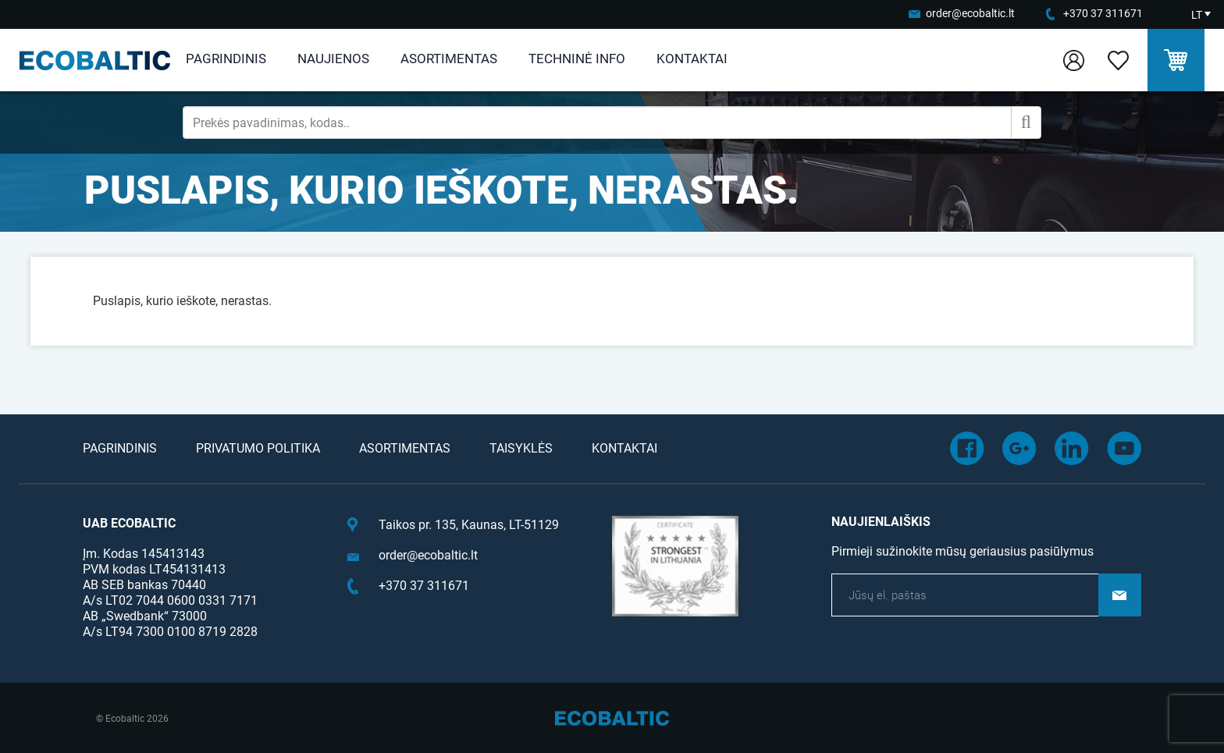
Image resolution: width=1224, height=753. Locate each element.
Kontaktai (692, 58)
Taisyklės (521, 448)
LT (1196, 15)
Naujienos (333, 58)
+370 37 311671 (1103, 13)
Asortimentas (448, 58)
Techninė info (576, 58)
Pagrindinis (226, 58)
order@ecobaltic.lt (970, 13)
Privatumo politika (258, 448)
